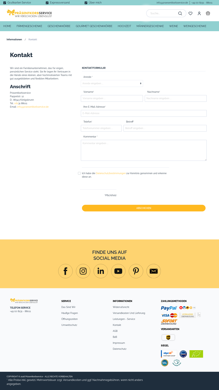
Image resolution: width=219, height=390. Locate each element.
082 (16, 103)
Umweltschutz (69, 325)
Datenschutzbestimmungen (111, 173)
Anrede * (88, 77)
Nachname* (153, 92)
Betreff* (130, 121)
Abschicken (143, 208)
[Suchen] (180, 13)
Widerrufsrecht (121, 307)
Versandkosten (72, 380)
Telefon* (87, 121)
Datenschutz (119, 349)
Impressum (119, 343)
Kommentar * (90, 136)
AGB (115, 331)
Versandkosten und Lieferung (129, 313)
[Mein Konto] (199, 13)
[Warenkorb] (208, 13)
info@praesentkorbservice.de (172, 2)
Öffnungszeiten (69, 319)
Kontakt (117, 325)
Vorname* (88, 92)
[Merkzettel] (190, 13)
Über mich (95, 2)
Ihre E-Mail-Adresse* (94, 106)
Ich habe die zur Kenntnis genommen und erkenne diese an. (124, 175)
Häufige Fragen (69, 313)
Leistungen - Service (124, 319)
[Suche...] (163, 13)
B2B (115, 337)
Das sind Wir (68, 307)
